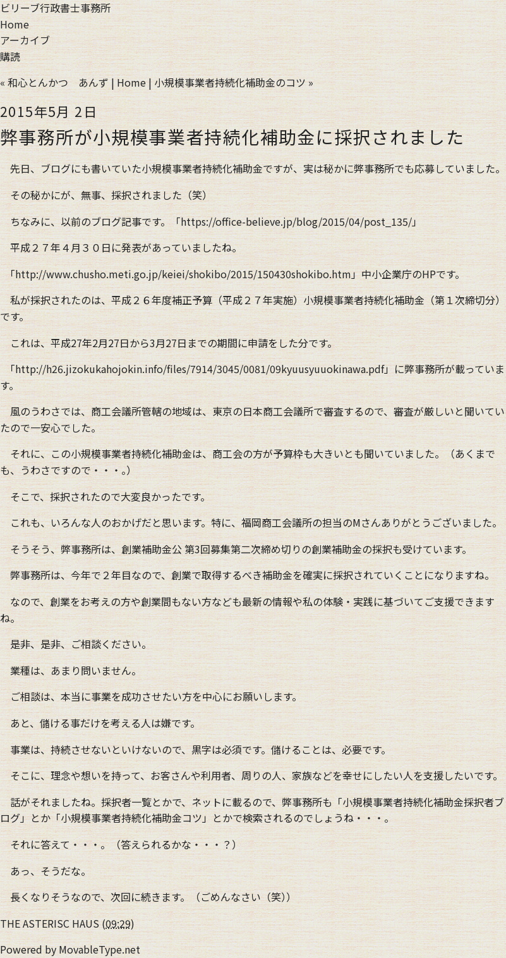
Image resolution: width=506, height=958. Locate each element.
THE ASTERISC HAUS (49, 923)
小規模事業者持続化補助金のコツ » (233, 82)
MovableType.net (99, 949)
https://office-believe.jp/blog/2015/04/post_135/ (296, 221)
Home (14, 24)
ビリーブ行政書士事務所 (55, 7)
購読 (10, 56)
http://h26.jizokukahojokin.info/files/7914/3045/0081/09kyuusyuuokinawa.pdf (199, 368)
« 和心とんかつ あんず (54, 82)
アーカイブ (25, 39)
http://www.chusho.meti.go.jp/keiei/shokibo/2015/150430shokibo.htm (183, 273)
